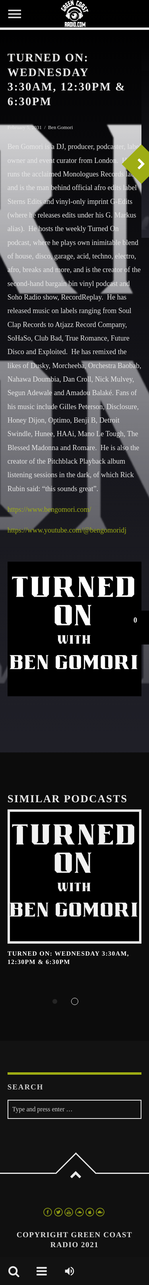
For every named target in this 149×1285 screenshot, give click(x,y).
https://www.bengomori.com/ (49, 509)
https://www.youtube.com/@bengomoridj (67, 530)
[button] (135, 627)
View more (75, 876)
